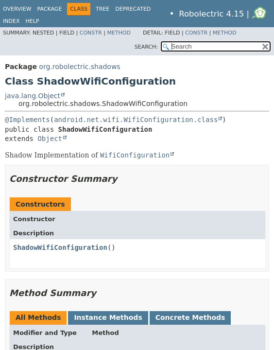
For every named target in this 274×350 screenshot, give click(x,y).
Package (49, 9)
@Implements (27, 119)
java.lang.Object (32, 96)
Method (119, 33)
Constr (91, 33)
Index (11, 21)
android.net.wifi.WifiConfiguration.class (136, 119)
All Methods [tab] (38, 317)
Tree (102, 9)
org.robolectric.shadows (79, 66)
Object (49, 138)
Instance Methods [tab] (108, 317)
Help (32, 21)
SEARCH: (146, 47)
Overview (17, 9)
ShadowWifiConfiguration (60, 247)
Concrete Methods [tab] (190, 317)
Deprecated (133, 9)
